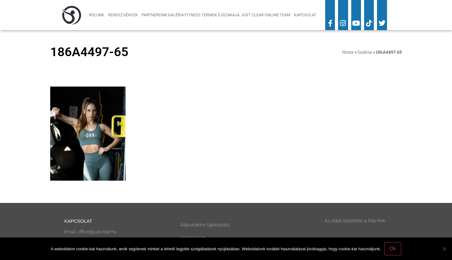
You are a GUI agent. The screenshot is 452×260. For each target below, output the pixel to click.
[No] (444, 249)
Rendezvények (124, 15)
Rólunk (98, 15)
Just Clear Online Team (267, 15)
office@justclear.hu (97, 232)
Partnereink (154, 15)
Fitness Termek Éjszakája (212, 15)
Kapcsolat (305, 15)
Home (348, 52)
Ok (393, 248)
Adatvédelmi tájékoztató (204, 225)
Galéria (176, 15)
